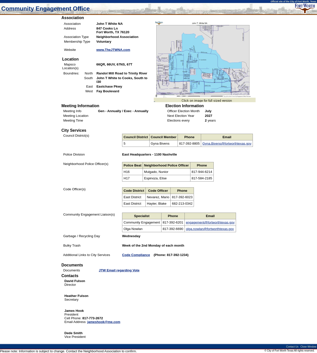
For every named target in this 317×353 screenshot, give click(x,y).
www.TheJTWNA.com (113, 50)
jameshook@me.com (103, 322)
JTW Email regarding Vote (119, 270)
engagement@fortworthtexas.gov (210, 222)
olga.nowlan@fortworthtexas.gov (210, 229)
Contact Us (292, 346)
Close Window (308, 346)
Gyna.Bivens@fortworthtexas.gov (226, 143)
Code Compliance (136, 255)
